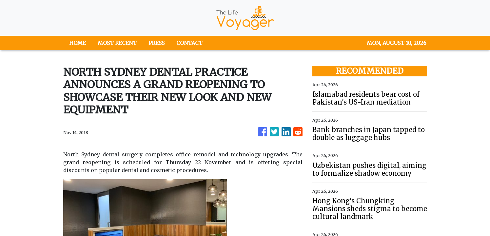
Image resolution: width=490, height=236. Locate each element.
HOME (77, 43)
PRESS (156, 43)
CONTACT (189, 43)
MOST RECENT (117, 43)
